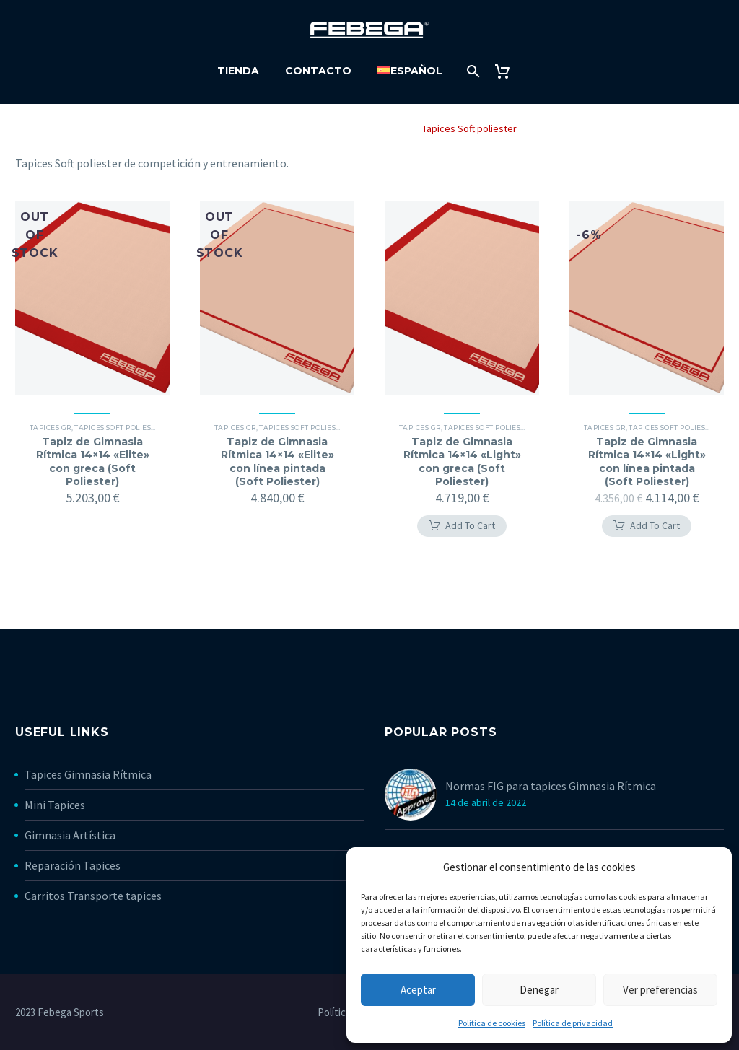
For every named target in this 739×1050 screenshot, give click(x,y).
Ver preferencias (660, 990)
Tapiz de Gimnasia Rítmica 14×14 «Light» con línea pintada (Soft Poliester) (647, 461)
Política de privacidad (573, 1023)
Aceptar (418, 990)
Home (235, 128)
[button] (462, 526)
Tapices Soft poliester (119, 428)
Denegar (539, 990)
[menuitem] (410, 71)
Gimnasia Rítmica (302, 128)
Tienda (238, 70)
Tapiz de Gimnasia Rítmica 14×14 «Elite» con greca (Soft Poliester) (92, 461)
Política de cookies (491, 1023)
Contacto (318, 70)
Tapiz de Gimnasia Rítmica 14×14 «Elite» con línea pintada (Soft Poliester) (277, 461)
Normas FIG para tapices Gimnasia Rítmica (550, 786)
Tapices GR (380, 128)
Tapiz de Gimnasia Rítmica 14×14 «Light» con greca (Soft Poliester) (462, 461)
